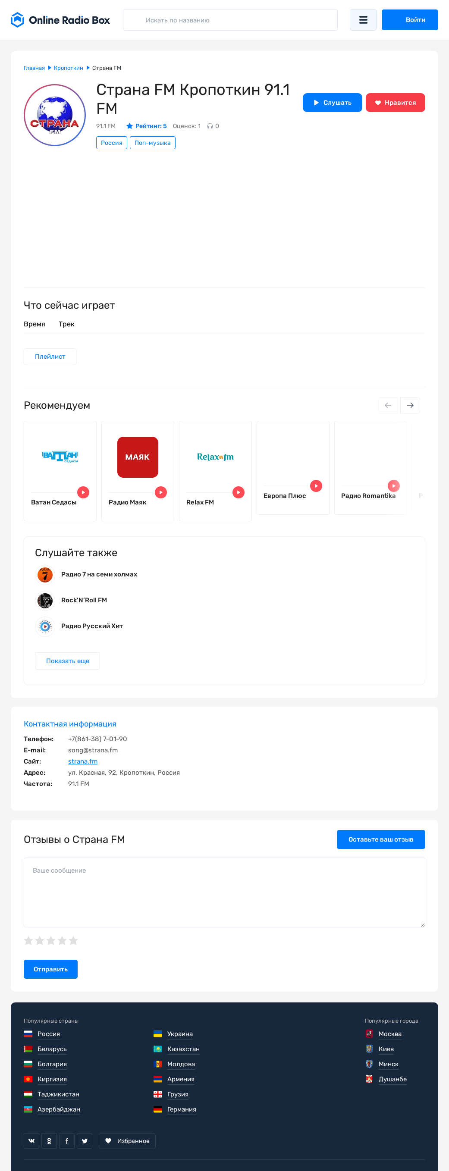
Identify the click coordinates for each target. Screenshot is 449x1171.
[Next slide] (410, 406)
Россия (111, 143)
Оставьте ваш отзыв (381, 841)
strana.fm (82, 763)
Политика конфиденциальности (190, 1145)
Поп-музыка (153, 143)
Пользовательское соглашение (72, 1145)
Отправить (51, 970)
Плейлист (50, 357)
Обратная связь (284, 1145)
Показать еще (67, 662)
